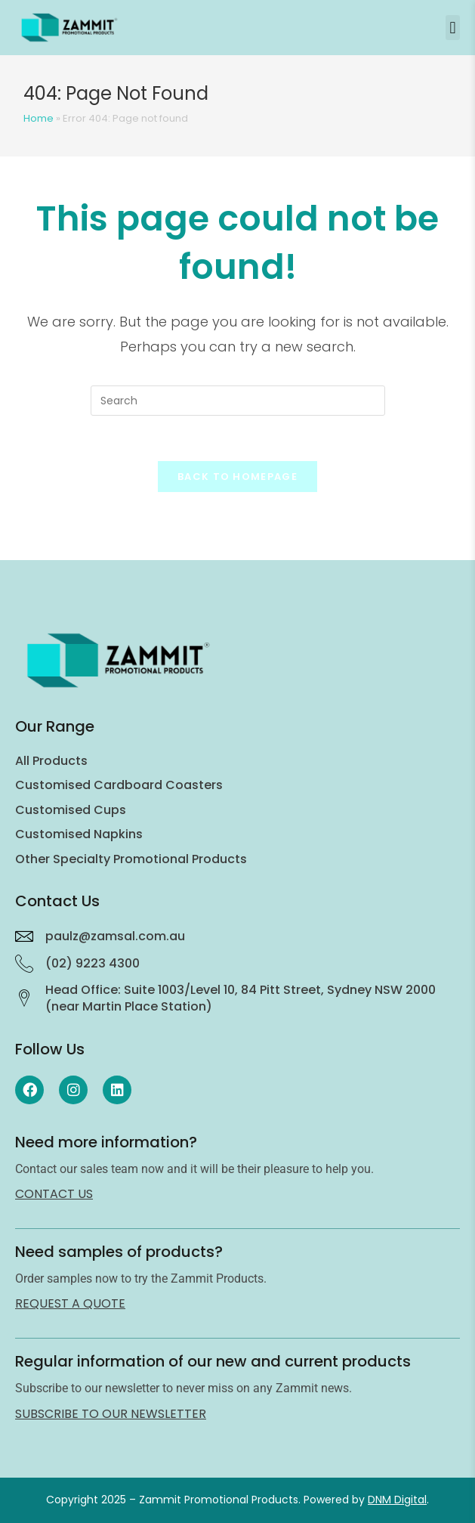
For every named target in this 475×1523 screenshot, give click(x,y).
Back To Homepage (237, 476)
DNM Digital (397, 1499)
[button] (453, 27)
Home (38, 118)
